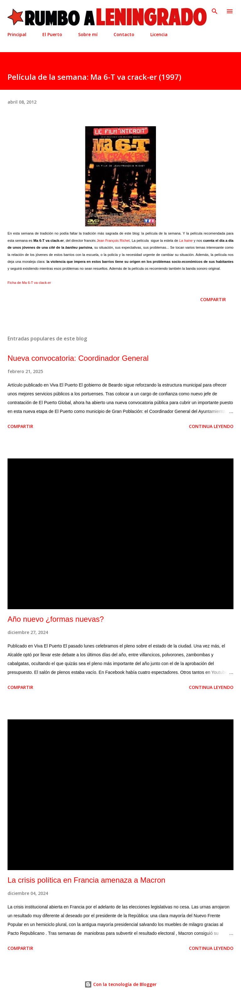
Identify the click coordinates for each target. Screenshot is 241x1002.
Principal (17, 34)
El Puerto (52, 34)
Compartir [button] (213, 299)
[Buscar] (214, 11)
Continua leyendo (211, 426)
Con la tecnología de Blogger (120, 984)
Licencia (159, 34)
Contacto (124, 34)
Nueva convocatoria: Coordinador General (78, 358)
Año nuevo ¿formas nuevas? (56, 619)
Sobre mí (88, 34)
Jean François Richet (113, 240)
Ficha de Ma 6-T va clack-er (29, 282)
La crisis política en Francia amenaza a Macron (86, 880)
